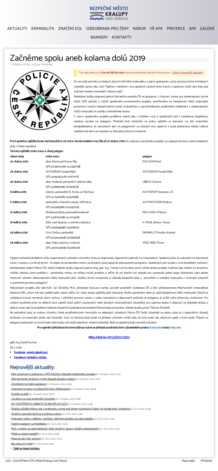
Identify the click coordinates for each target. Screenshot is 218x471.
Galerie (207, 28)
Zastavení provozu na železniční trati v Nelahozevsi (40, 389)
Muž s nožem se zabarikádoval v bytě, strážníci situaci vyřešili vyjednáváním (55, 429)
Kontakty (121, 37)
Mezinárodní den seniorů (26, 438)
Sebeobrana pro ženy (107, 28)
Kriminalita (42, 28)
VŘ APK (156, 28)
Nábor (139, 28)
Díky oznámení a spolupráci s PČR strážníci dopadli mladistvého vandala (53, 374)
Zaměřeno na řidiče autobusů (28, 384)
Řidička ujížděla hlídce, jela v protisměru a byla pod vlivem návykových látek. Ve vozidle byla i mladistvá (70, 409)
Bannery (99, 37)
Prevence (176, 28)
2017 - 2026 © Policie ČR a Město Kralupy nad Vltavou (36, 461)
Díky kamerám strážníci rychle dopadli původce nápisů (43, 379)
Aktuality (17, 28)
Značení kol (70, 28)
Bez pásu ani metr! (22, 444)
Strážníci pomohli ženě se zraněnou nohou (36, 414)
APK (192, 28)
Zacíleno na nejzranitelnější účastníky (33, 399)
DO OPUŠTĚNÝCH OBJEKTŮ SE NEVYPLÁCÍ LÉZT (39, 404)
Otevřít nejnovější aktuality (187, 72)
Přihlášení (206, 461)
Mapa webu (188, 461)
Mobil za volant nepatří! (24, 434)
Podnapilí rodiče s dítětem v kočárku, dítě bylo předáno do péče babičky (52, 419)
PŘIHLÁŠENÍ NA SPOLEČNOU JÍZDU (109, 337)
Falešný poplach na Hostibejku (28, 424)
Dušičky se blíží (20, 394)
